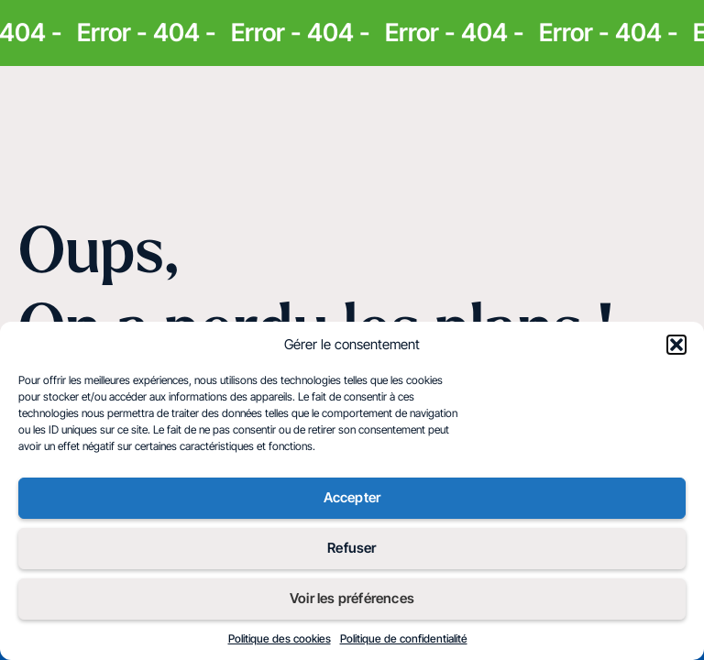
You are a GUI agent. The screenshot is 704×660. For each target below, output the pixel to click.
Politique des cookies (279, 638)
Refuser (351, 547)
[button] (676, 345)
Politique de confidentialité (404, 638)
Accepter (352, 497)
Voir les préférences (352, 598)
